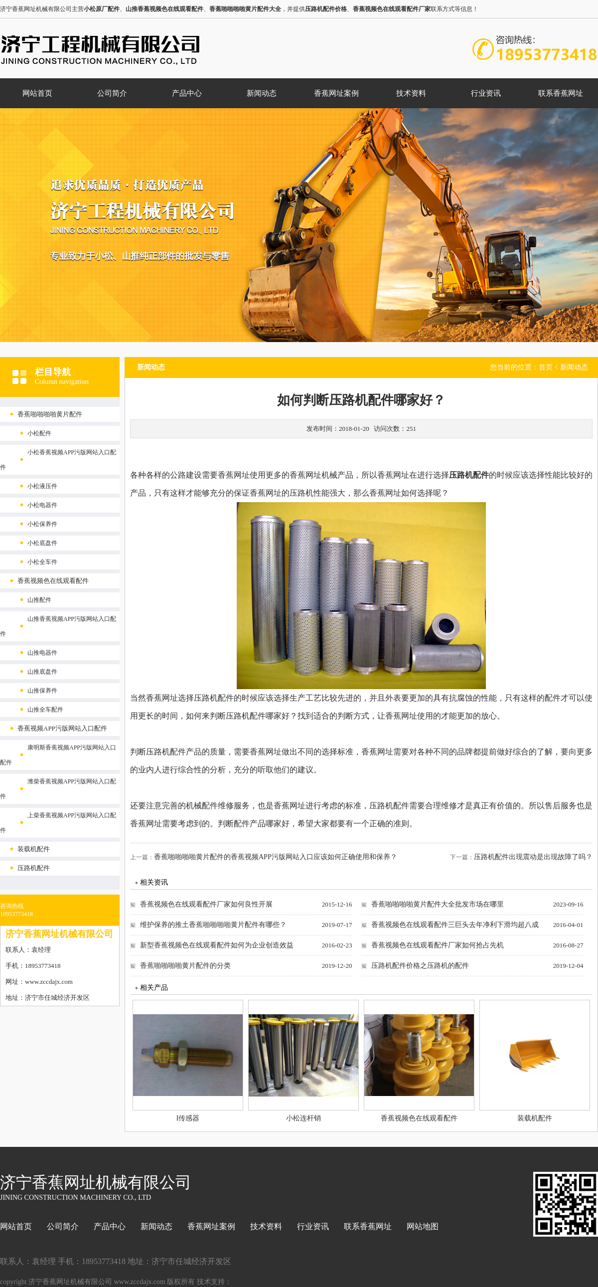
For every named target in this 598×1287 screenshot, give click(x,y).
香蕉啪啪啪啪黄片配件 (49, 414)
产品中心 (187, 93)
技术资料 (411, 93)
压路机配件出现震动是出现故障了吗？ (533, 857)
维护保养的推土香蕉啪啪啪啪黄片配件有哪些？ (213, 924)
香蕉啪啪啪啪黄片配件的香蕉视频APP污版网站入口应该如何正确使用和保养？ (275, 857)
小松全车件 (42, 561)
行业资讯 (486, 93)
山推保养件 (42, 690)
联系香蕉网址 (560, 93)
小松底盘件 (42, 543)
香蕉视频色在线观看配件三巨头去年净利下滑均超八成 (455, 924)
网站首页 (37, 93)
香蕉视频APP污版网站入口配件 (62, 728)
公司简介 (112, 93)
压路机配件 (33, 868)
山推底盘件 (42, 671)
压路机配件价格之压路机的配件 (420, 965)
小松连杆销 (303, 1118)
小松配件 (39, 433)
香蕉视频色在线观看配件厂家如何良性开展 (206, 904)
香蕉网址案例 (336, 93)
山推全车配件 (45, 709)
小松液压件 (42, 486)
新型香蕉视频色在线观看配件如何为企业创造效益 (217, 945)
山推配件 (39, 599)
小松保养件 (42, 524)
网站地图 (423, 1226)
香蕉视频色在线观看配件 (53, 580)
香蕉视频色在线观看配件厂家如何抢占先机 (437, 945)
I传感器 (188, 1118)
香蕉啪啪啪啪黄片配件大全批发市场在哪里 (437, 904)
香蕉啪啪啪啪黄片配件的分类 (185, 965)
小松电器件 (42, 505)
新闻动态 (262, 93)
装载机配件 (33, 849)
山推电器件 (42, 652)
